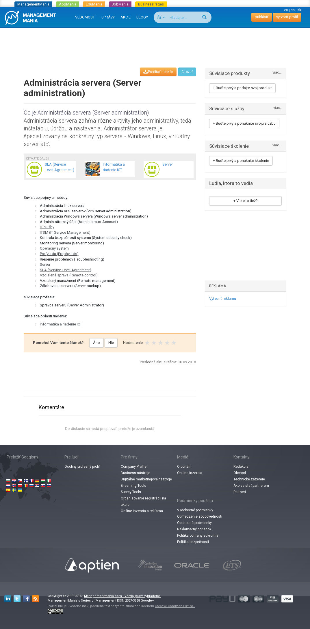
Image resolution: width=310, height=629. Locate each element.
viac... (277, 72)
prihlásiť (261, 17)
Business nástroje (135, 473)
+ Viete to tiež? (245, 201)
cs (293, 10)
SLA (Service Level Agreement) (65, 270)
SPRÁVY (108, 17)
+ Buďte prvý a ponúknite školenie (241, 160)
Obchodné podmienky (194, 523)
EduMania (94, 4)
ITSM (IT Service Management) (65, 232)
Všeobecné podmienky (195, 510)
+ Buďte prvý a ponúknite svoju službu (244, 123)
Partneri (239, 492)
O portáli (183, 467)
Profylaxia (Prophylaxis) (59, 254)
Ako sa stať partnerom (251, 486)
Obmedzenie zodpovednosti (199, 516)
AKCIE (125, 17)
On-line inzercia (189, 473)
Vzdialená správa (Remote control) (69, 275)
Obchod (239, 473)
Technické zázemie (249, 479)
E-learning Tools (133, 486)
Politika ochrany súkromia (197, 535)
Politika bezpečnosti (193, 542)
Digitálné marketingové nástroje (146, 479)
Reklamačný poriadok (194, 529)
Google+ (147, 600)
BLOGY (142, 17)
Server (45, 264)
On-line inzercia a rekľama (142, 511)
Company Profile (133, 467)
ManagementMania (33, 4)
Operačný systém (54, 248)
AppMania (67, 4)
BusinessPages (151, 4)
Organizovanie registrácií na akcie (143, 501)
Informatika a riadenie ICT (61, 324)
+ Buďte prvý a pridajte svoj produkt (242, 88)
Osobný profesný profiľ (82, 467)
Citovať (187, 72)
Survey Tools (131, 492)
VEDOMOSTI (85, 17)
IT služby (47, 227)
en (286, 10)
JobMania (120, 4)
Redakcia (240, 467)
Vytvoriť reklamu (222, 298)
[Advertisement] (155, 42)
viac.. (277, 108)
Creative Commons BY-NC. (175, 606)
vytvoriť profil (287, 17)
